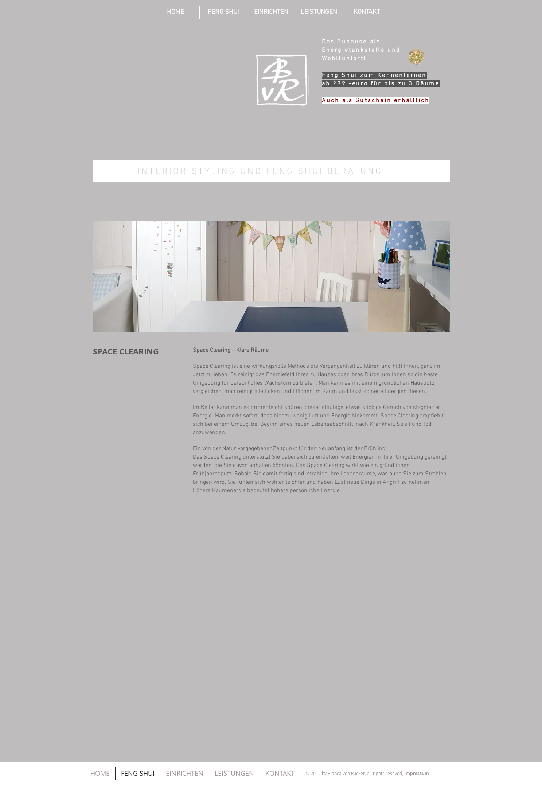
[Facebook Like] (394, 754)
